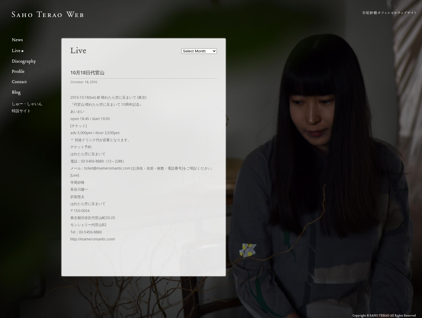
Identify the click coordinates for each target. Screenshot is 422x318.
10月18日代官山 (87, 72)
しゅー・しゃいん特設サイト (27, 107)
